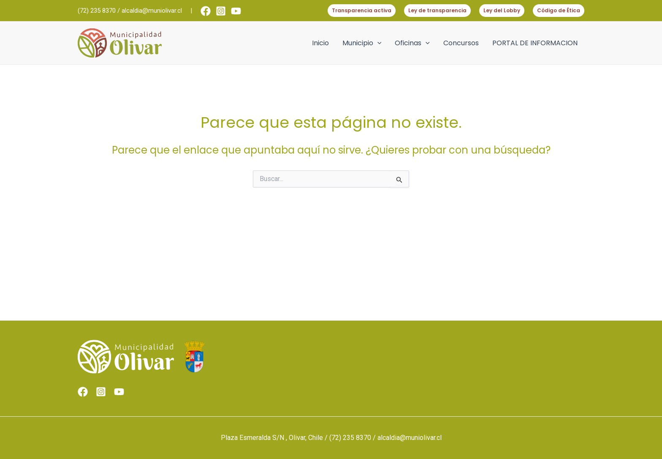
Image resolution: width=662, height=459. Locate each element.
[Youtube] (236, 11)
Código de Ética (558, 10)
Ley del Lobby (501, 10)
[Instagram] (221, 11)
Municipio (362, 43)
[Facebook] (206, 11)
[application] (377, 43)
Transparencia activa (361, 10)
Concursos (461, 43)
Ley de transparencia (437, 10)
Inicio (320, 43)
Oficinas (412, 43)
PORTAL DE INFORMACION (535, 43)
